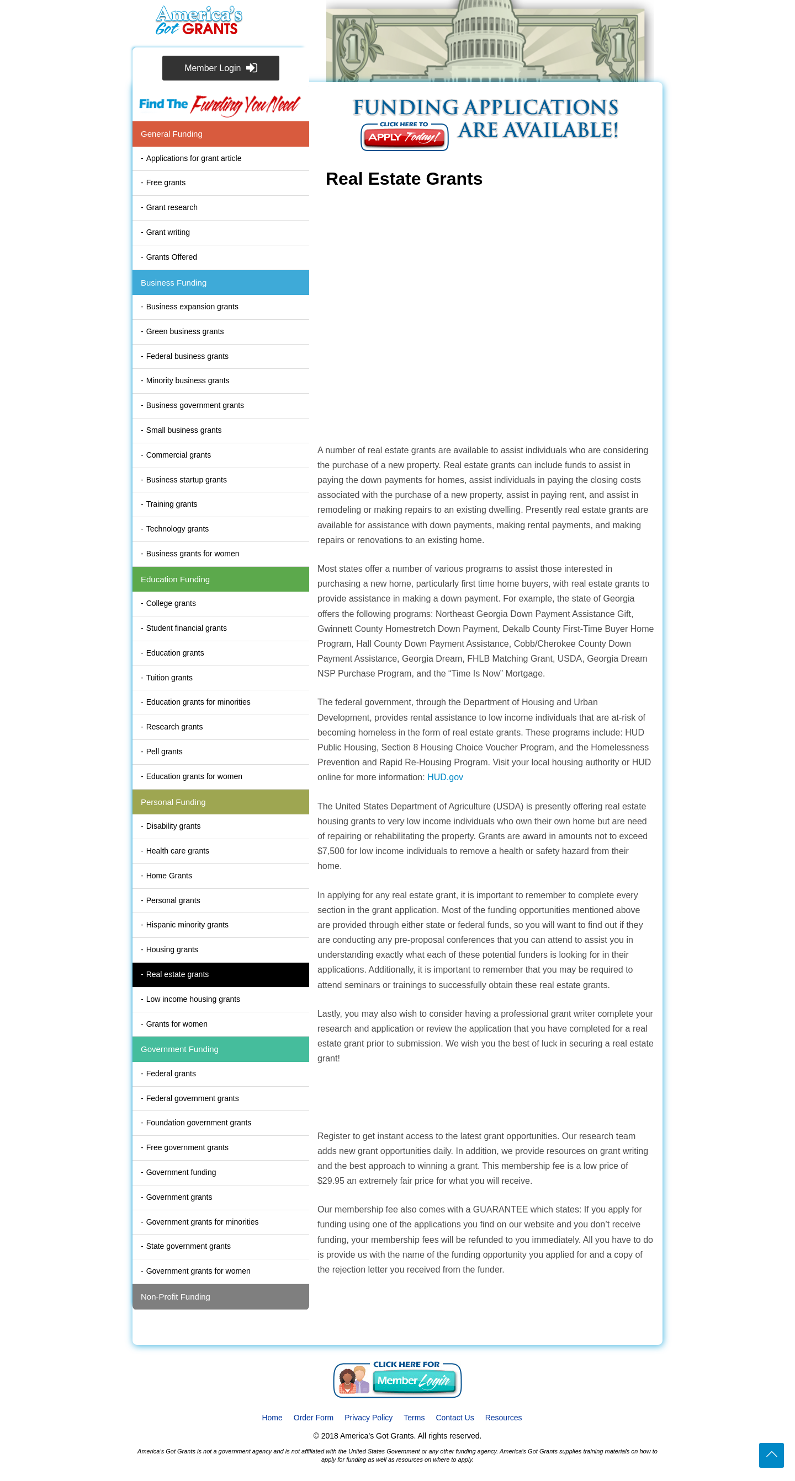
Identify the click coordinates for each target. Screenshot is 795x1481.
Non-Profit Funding (175, 1296)
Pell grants (164, 751)
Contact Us (455, 1417)
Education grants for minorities (198, 701)
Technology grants (177, 528)
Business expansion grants (192, 306)
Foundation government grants (199, 1122)
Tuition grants (169, 677)
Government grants (179, 1197)
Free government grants (187, 1147)
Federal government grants (192, 1098)
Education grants (175, 652)
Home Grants (169, 875)
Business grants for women (193, 553)
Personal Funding (173, 802)
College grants (171, 603)
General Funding (172, 133)
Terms (414, 1417)
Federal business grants (187, 356)
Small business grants (184, 430)
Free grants (166, 182)
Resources (503, 1417)
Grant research (172, 207)
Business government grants (195, 405)
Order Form (313, 1417)
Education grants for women (194, 776)
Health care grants (177, 850)
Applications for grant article (194, 158)
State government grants (188, 1246)
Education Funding (175, 579)
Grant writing (168, 232)
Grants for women (177, 1023)
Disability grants (173, 826)
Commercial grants (178, 454)
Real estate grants (177, 974)
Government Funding (180, 1049)
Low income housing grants (193, 999)
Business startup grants (186, 479)
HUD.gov (445, 777)
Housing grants (172, 949)
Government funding (181, 1172)
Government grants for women (198, 1271)
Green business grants (185, 331)
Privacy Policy (368, 1417)
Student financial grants (186, 628)
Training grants (172, 504)
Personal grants (173, 900)
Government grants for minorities (202, 1221)
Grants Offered (171, 257)
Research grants (174, 726)
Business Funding (173, 282)
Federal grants (171, 1073)
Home (272, 1417)
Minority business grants (188, 380)
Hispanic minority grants (187, 924)
